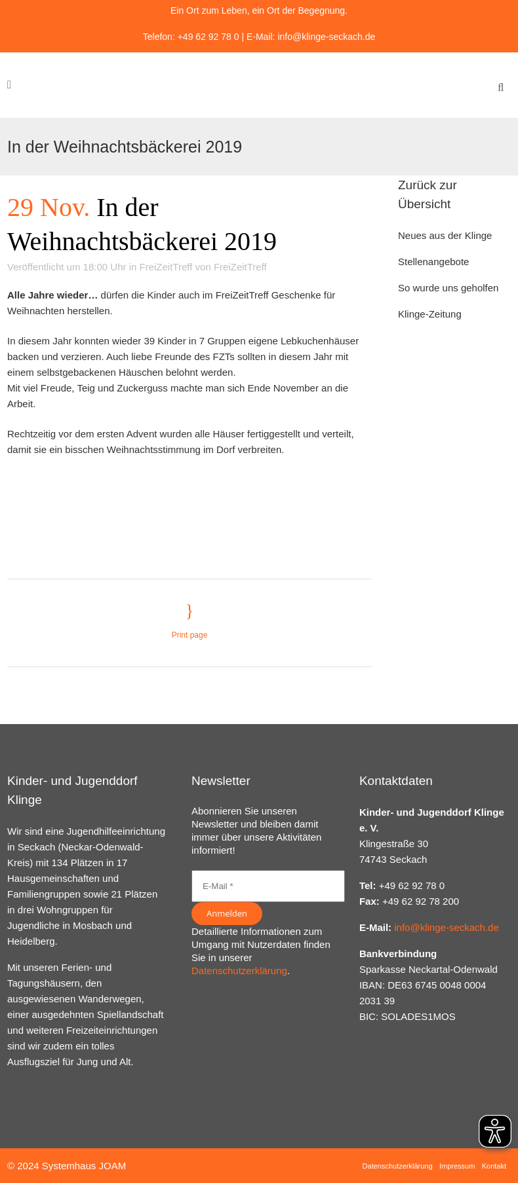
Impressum (457, 1166)
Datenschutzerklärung (239, 970)
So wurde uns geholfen (448, 287)
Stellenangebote (433, 261)
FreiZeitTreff (166, 266)
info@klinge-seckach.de (326, 36)
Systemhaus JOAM (84, 1165)
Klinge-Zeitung (430, 313)
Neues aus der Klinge (445, 235)
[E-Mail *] (268, 886)
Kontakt (494, 1166)
